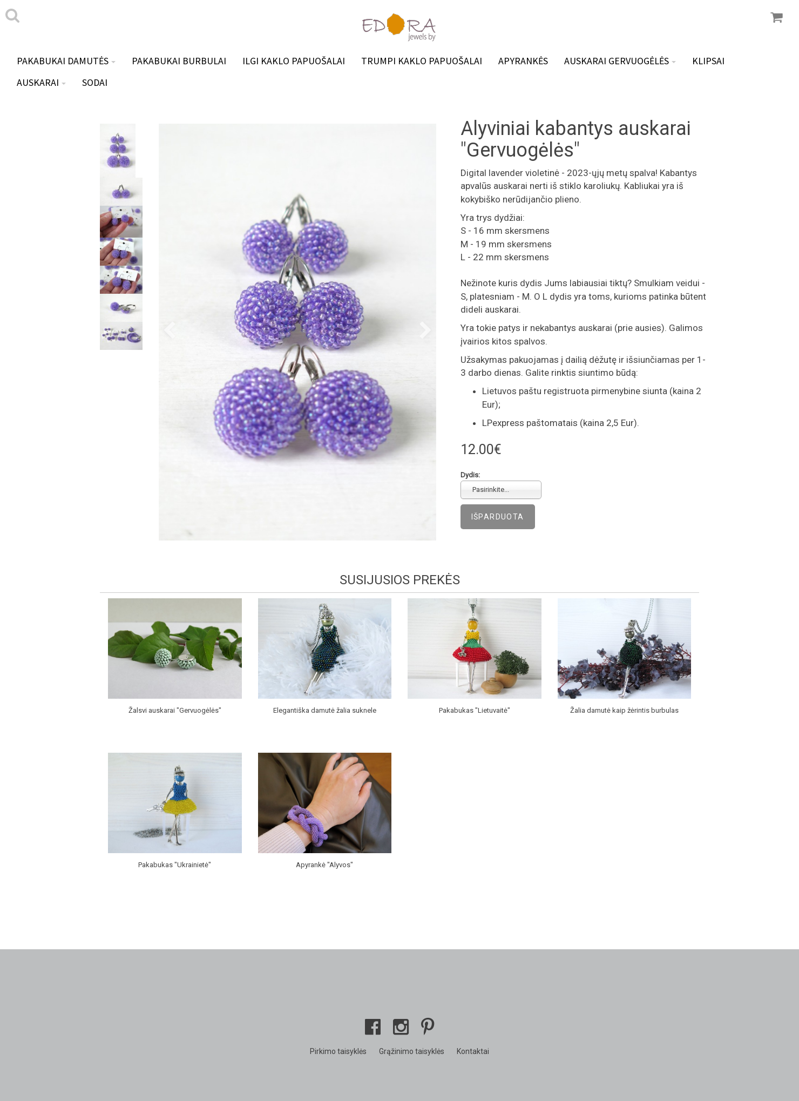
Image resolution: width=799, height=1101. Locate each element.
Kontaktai (473, 1051)
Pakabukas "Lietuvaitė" (474, 710)
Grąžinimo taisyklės (411, 1051)
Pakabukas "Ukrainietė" (174, 865)
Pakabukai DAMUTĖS (66, 61)
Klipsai (708, 61)
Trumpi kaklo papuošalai (421, 61)
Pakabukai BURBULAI (179, 61)
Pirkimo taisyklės (338, 1051)
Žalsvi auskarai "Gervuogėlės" (174, 710)
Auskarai (41, 82)
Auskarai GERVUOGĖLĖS (620, 61)
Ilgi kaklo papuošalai (293, 61)
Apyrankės (523, 61)
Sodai (94, 82)
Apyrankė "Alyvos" (324, 865)
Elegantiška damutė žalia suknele (324, 710)
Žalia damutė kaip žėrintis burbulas (624, 710)
